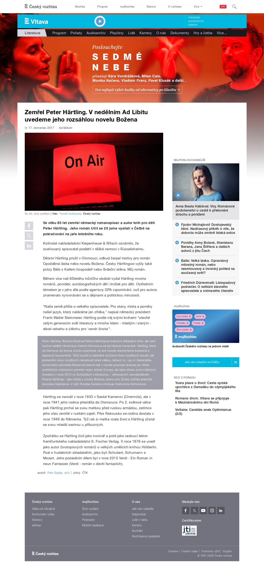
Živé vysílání (184, 329)
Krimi (200, 316)
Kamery (193, 25)
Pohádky (182, 323)
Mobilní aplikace (93, 525)
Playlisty (117, 33)
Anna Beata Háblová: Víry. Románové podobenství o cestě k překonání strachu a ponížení (205, 210)
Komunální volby (43, 514)
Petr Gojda (54, 473)
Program (102, 6)
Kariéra (137, 525)
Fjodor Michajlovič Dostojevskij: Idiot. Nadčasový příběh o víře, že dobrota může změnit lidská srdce (208, 229)
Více (222, 33)
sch (66, 473)
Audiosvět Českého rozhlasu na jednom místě (200, 346)
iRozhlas (80, 6)
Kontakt (137, 531)
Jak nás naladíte (143, 509)
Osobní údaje (190, 551)
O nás (161, 33)
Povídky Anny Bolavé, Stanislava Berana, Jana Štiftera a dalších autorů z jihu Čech (207, 247)
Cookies (173, 551)
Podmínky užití (210, 551)
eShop (36, 525)
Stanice (151, 6)
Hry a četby (184, 316)
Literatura (32, 33)
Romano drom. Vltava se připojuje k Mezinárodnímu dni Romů (217, 406)
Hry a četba (203, 33)
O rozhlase (175, 6)
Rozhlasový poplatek (146, 536)
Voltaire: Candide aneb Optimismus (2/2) (214, 421)
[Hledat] (234, 6)
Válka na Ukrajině (43, 509)
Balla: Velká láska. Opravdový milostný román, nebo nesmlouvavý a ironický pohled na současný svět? (208, 267)
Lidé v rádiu (140, 520)
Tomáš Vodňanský (70, 213)
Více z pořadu (185, 377)
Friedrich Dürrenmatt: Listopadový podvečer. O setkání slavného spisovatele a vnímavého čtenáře (208, 287)
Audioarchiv (196, 21)
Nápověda (139, 514)
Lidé (131, 33)
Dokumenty (179, 33)
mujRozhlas (127, 6)
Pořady (76, 33)
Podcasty (88, 520)
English (227, 551)
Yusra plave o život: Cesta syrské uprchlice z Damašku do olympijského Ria (216, 389)
